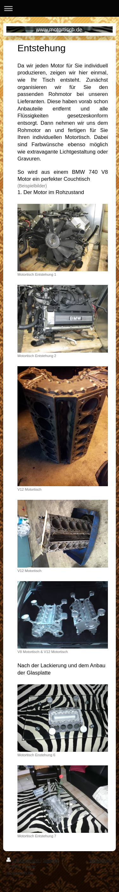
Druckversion (23, 860)
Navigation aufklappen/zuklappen (59, 8)
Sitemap (51, 860)
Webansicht (101, 860)
